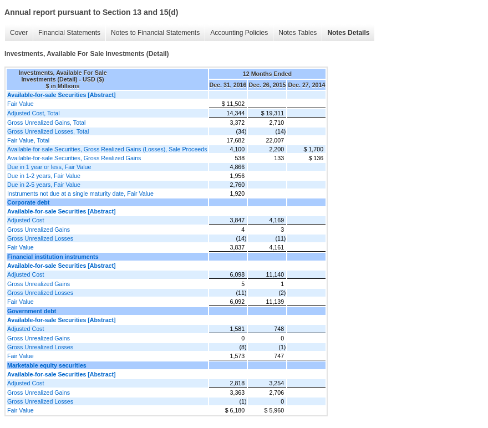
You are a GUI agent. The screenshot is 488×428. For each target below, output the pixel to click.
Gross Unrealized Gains (38, 229)
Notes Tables (297, 33)
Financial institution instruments (53, 256)
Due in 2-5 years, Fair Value (43, 184)
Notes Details (348, 33)
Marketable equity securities (47, 365)
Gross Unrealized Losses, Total (48, 131)
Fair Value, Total (28, 140)
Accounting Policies (239, 33)
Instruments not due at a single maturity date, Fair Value (80, 193)
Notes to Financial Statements (155, 33)
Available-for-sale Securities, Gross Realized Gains (74, 158)
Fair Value (20, 103)
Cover (19, 33)
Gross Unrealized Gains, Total (46, 122)
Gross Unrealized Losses (40, 238)
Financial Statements (69, 33)
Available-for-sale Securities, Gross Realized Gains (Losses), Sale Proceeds (107, 149)
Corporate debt (28, 202)
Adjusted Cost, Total (33, 113)
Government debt (31, 311)
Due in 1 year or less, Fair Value (49, 167)
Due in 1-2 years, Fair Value (43, 175)
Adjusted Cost (25, 220)
